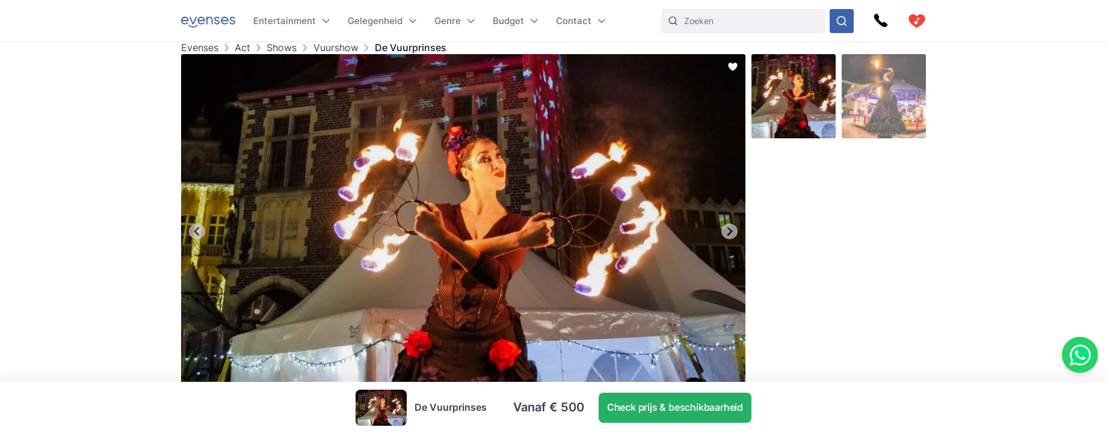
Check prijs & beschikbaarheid (675, 407)
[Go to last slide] (197, 231)
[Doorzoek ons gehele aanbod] (842, 21)
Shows (282, 48)
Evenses (199, 48)
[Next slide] (729, 231)
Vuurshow (336, 48)
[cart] (917, 21)
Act (242, 48)
